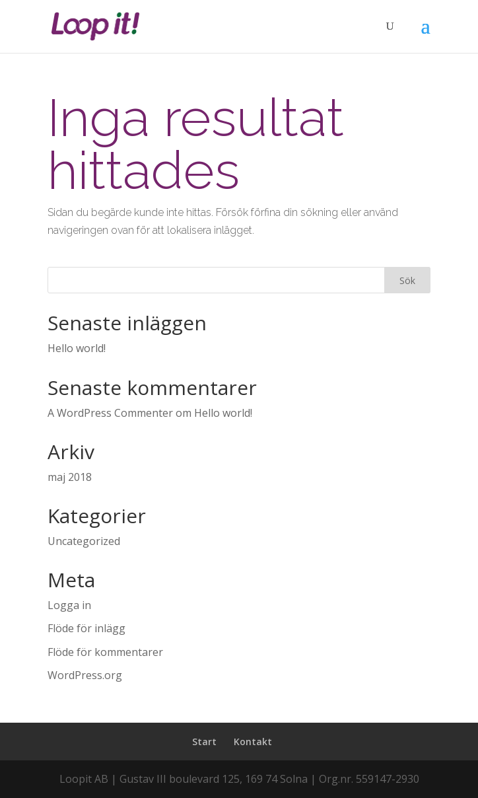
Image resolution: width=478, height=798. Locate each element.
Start (204, 741)
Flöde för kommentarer (105, 652)
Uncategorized (84, 541)
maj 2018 (70, 477)
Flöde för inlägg (86, 628)
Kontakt (253, 741)
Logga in (69, 605)
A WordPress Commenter (110, 413)
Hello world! (77, 348)
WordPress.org (85, 675)
